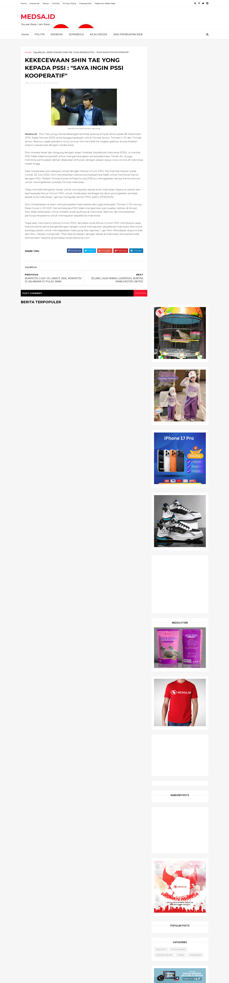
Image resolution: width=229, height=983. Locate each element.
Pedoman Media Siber (106, 3)
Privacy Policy (70, 3)
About (47, 3)
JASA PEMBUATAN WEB (128, 34)
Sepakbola (40, 52)
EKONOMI (57, 34)
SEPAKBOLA (76, 34)
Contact (57, 3)
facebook (138, 294)
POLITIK (40, 34)
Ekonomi (160, 691)
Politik (180, 697)
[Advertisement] (179, 572)
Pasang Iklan (86, 3)
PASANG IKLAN (163, 697)
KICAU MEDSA (98, 34)
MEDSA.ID (39, 17)
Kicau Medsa (177, 691)
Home (24, 3)
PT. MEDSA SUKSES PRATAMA (56, 978)
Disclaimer (36, 3)
